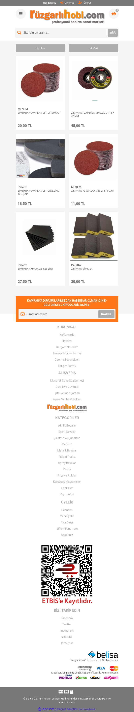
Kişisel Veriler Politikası (67, 399)
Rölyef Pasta (67, 456)
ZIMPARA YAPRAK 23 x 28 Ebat (35, 268)
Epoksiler (67, 488)
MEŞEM (23, 109)
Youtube (67, 636)
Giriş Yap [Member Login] (67, 2)
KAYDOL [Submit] (106, 314)
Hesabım (67, 510)
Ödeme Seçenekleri (67, 359)
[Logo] (67, 17)
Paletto (23, 187)
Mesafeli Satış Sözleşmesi (67, 380)
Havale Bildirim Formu (67, 353)
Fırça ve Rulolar (67, 475)
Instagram (67, 630)
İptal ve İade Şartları (67, 393)
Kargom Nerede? (67, 347)
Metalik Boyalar (67, 450)
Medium (67, 444)
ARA (112, 32)
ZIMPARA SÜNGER (82, 268)
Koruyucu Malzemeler (67, 481)
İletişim (67, 341)
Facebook (67, 618)
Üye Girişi (67, 522)
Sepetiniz (67, 535)
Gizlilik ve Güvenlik (67, 386)
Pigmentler (67, 494)
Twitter (67, 624)
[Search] (67, 33)
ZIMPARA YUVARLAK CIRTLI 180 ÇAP (39, 112)
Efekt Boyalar (67, 431)
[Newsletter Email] (67, 314)
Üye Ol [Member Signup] (84, 2)
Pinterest (67, 643)
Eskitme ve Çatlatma (67, 438)
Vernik (67, 469)
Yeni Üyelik (67, 516)
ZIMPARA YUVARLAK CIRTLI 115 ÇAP (92, 190)
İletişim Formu (67, 365)
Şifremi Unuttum (67, 528)
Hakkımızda (67, 334)
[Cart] (114, 14)
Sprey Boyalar (67, 463)
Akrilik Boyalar (67, 425)
